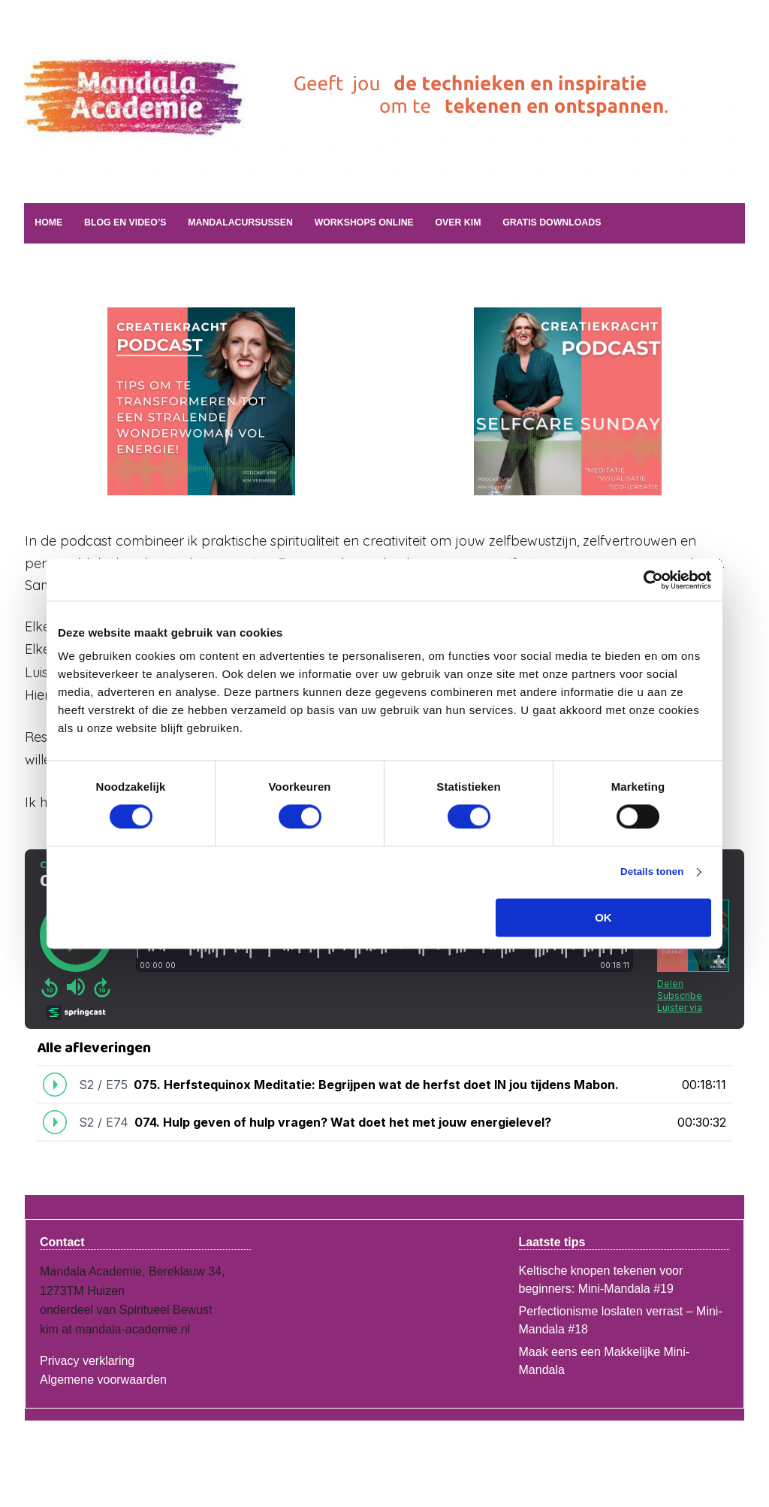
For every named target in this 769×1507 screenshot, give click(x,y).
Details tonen (644, 873)
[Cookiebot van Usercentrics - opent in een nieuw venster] (645, 579)
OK (603, 918)
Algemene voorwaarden (103, 1378)
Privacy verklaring (87, 1358)
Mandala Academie (208, 131)
